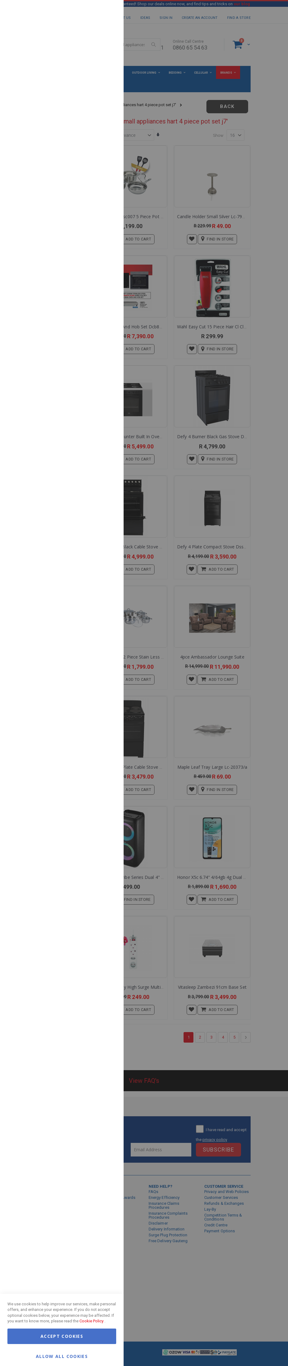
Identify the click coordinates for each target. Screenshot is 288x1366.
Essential (106, 12)
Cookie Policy (91, 1321)
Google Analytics (106, 154)
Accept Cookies (61, 1336)
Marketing (106, 77)
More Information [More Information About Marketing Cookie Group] (98, 128)
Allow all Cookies (62, 1356)
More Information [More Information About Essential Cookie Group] (98, 50)
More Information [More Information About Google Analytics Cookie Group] (98, 187)
